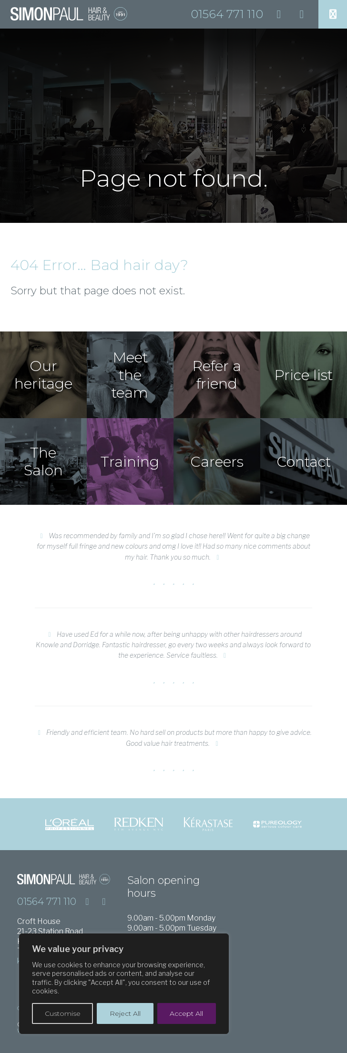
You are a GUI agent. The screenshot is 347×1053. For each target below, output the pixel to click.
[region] (124, 983)
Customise (63, 1013)
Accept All (186, 1013)
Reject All (125, 1013)
